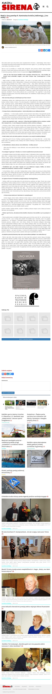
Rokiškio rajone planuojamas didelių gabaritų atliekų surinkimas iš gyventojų (36, 444)
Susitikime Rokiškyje (6, 528)
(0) (7, 17)
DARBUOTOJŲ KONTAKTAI (9, 692)
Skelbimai (17, 686)
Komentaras (5, 380)
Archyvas (31, 686)
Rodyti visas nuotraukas (26, 339)
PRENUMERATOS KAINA (33, 689)
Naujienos (24, 686)
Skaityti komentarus (8, 392)
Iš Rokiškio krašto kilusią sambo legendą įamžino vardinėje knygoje (24, 496)
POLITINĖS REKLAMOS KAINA (19, 689)
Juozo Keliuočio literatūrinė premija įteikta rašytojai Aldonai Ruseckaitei (26, 607)
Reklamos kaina (7, 689)
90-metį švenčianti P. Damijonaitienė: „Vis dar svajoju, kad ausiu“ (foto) (25, 532)
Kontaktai (38, 686)
